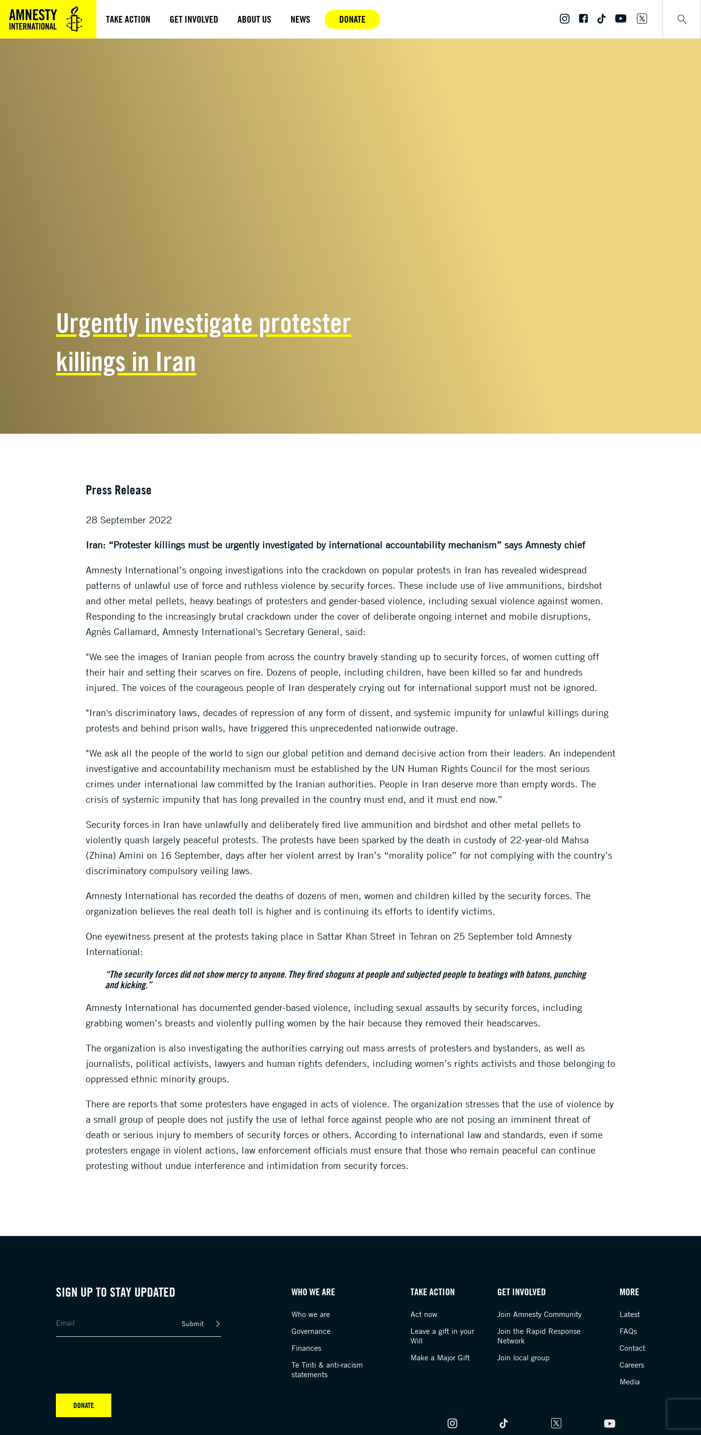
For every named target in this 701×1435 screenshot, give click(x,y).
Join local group (523, 1357)
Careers (632, 1364)
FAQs (628, 1331)
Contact (632, 1348)
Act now (423, 1314)
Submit (193, 1323)
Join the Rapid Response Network (539, 1335)
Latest (630, 1314)
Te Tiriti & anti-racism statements (327, 1369)
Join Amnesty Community (539, 1314)
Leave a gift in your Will (442, 1335)
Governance (311, 1331)
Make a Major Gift (440, 1357)
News (300, 19)
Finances (306, 1348)
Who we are (310, 1314)
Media (630, 1381)
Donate (352, 19)
